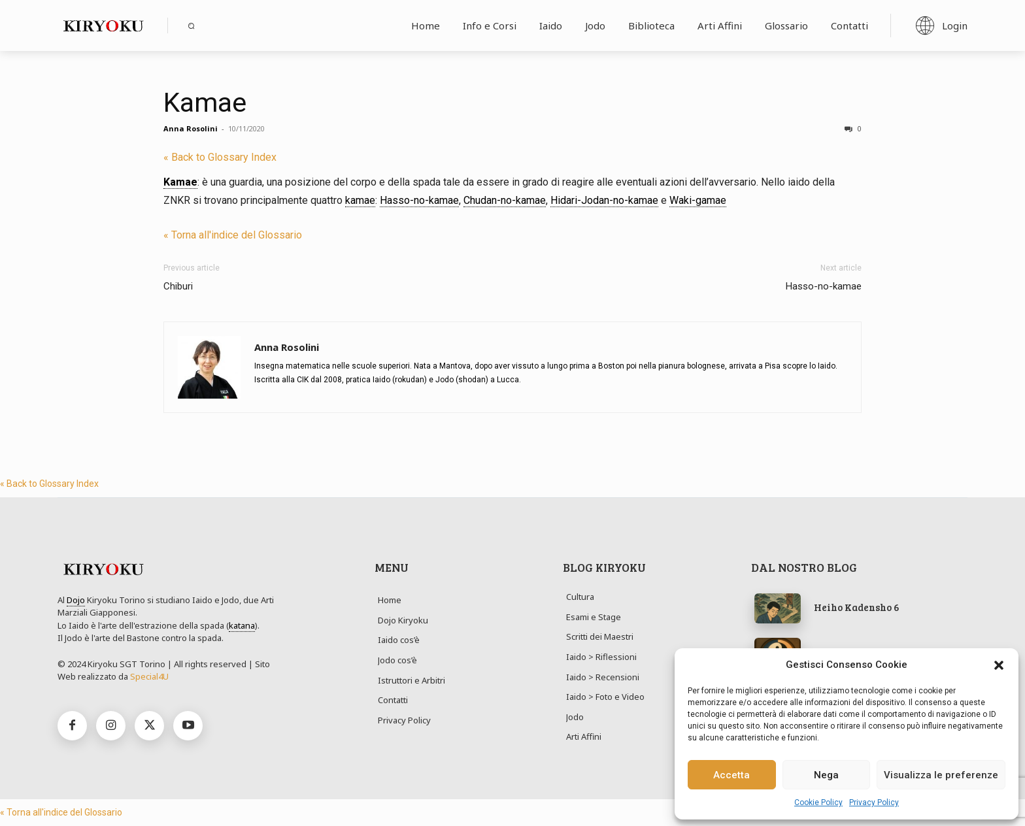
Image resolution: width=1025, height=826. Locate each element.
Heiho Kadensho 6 (856, 607)
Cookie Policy (818, 802)
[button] (998, 665)
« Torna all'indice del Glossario (232, 235)
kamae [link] (360, 200)
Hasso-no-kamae (824, 286)
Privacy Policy (874, 802)
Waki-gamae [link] (697, 200)
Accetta (731, 775)
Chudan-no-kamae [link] (504, 200)
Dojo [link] (76, 600)
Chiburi (178, 286)
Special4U (149, 676)
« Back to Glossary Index (220, 157)
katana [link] (242, 625)
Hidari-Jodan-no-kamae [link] (604, 200)
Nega (826, 775)
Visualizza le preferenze (941, 775)
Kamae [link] (180, 182)
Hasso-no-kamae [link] (419, 200)
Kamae (204, 102)
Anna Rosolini (190, 128)
